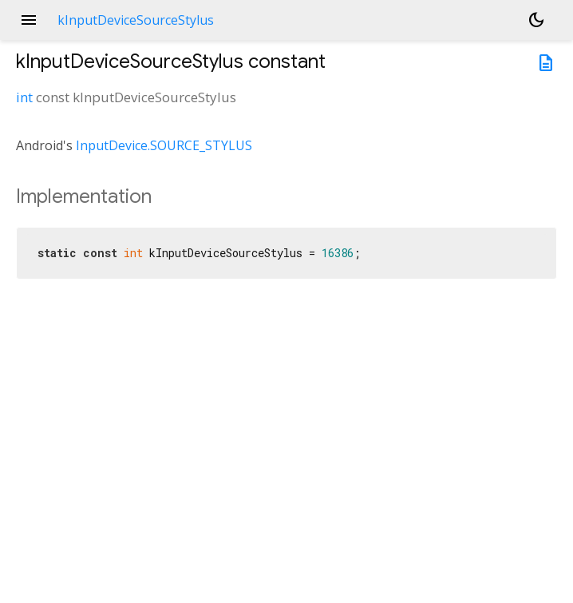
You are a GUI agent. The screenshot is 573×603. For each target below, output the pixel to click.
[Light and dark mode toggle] (536, 20)
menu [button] (28, 20)
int (24, 97)
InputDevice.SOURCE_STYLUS (164, 145)
